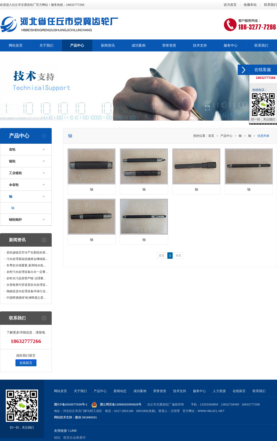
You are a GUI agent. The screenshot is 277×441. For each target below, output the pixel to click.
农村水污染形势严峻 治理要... (26, 278)
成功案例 (139, 391)
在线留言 (25, 363)
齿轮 (12, 149)
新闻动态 (120, 391)
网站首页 (60, 391)
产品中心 (226, 135)
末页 (178, 255)
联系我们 (270, 4)
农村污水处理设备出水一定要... (27, 272)
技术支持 (179, 391)
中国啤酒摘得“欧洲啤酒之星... (26, 297)
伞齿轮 (14, 185)
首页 (211, 135)
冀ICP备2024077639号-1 (70, 404)
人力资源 (219, 391)
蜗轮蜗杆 (15, 219)
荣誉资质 (159, 391)
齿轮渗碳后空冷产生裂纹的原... (27, 252)
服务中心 (199, 391)
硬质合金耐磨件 (74, 437)
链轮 (12, 161)
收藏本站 (250, 4)
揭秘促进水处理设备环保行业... (27, 291)
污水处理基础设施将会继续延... (27, 259)
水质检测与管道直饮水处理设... (27, 284)
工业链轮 (15, 173)
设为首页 (230, 4)
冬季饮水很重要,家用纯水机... (26, 265)
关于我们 (80, 391)
